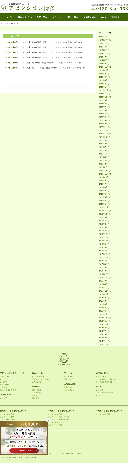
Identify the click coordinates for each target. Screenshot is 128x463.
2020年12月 (104, 170)
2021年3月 (103, 160)
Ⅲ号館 (34, 395)
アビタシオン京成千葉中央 (58, 417)
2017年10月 (104, 257)
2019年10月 (104, 214)
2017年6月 (103, 264)
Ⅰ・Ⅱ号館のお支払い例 (105, 379)
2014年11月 (104, 321)
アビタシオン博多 (7, 414)
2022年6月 (103, 110)
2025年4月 (103, 47)
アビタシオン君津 (103, 414)
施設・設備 (42, 17)
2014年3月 (103, 334)
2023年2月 (103, 84)
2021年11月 (104, 134)
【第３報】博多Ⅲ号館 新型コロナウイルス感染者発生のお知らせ (51, 47)
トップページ (5, 377)
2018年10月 (104, 241)
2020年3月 (103, 197)
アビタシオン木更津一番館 (58, 419)
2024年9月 (103, 57)
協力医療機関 (37, 382)
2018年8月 (103, 247)
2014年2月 (103, 338)
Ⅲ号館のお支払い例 (104, 382)
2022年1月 (103, 127)
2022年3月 (103, 120)
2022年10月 (104, 97)
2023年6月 (103, 73)
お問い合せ (4, 385)
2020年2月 (103, 201)
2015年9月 (103, 297)
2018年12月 (104, 234)
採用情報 (3, 387)
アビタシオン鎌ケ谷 (56, 422)
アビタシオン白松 (55, 425)
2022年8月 (103, 104)
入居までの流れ (70, 390)
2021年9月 (103, 140)
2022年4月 (103, 117)
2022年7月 (103, 107)
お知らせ (3, 379)
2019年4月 (103, 231)
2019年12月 (104, 207)
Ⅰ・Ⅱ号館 (36, 393)
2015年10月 (104, 294)
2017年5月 (103, 267)
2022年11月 (104, 94)
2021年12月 (104, 130)
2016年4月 (103, 284)
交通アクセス (69, 377)
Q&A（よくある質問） (9, 390)
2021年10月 (104, 137)
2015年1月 (103, 314)
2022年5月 (103, 114)
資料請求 (115, 17)
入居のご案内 (72, 17)
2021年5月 (103, 154)
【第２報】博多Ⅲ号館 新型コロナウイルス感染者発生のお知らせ (51, 52)
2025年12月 (104, 40)
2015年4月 (103, 311)
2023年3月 (103, 80)
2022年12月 (104, 90)
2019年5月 (103, 227)
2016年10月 (104, 277)
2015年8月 (103, 301)
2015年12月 (104, 291)
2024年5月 (103, 63)
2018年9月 (103, 244)
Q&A (103, 17)
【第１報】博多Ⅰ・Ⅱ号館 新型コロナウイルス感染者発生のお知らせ (53, 68)
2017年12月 (104, 254)
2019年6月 (103, 224)
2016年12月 (104, 274)
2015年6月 (103, 304)
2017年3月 (103, 271)
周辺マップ (68, 379)
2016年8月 (103, 281)
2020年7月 (103, 184)
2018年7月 (103, 251)
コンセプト (8, 17)
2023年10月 (104, 70)
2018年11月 (104, 237)
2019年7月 (103, 221)
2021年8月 (103, 144)
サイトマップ (101, 395)
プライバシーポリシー (105, 393)
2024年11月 (104, 53)
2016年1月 (103, 287)
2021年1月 (103, 167)
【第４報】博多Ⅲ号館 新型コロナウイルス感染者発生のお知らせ (51, 42)
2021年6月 (103, 150)
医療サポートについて (41, 379)
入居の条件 (68, 387)
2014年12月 (104, 318)
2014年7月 (103, 331)
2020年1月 (103, 204)
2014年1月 (103, 341)
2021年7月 (103, 147)
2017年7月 (103, 261)
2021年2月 (103, 164)
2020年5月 (103, 191)
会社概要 (99, 390)
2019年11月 (104, 211)
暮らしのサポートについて (42, 377)
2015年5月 (103, 308)
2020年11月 (104, 174)
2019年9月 (103, 217)
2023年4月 (103, 77)
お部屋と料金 (90, 17)
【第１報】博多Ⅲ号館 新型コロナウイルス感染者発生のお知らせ (51, 58)
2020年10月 (104, 177)
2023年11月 (104, 67)
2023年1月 (103, 87)
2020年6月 (103, 187)
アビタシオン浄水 (7, 417)
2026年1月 (103, 37)
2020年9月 (103, 180)
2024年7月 (103, 60)
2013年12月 (104, 344)
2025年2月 (103, 50)
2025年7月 (103, 43)
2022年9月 (103, 100)
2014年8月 (103, 328)
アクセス (57, 17)
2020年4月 (103, 194)
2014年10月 (104, 324)
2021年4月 (103, 157)
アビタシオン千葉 (55, 414)
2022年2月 (103, 124)
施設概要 (35, 398)
